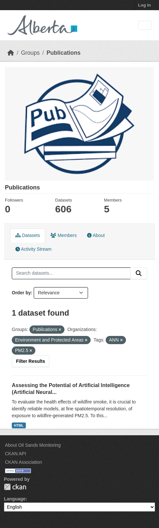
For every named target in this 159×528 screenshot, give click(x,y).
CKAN (15, 486)
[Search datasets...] (71, 273)
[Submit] (138, 273)
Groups (30, 52)
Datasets (27, 235)
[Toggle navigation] (144, 25)
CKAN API (15, 453)
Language (15, 498)
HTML (19, 425)
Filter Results (30, 361)
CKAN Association (23, 462)
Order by (21, 292)
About (96, 235)
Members (63, 235)
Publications (63, 52)
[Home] (11, 52)
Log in (144, 5)
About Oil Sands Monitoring (33, 445)
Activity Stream (33, 249)
